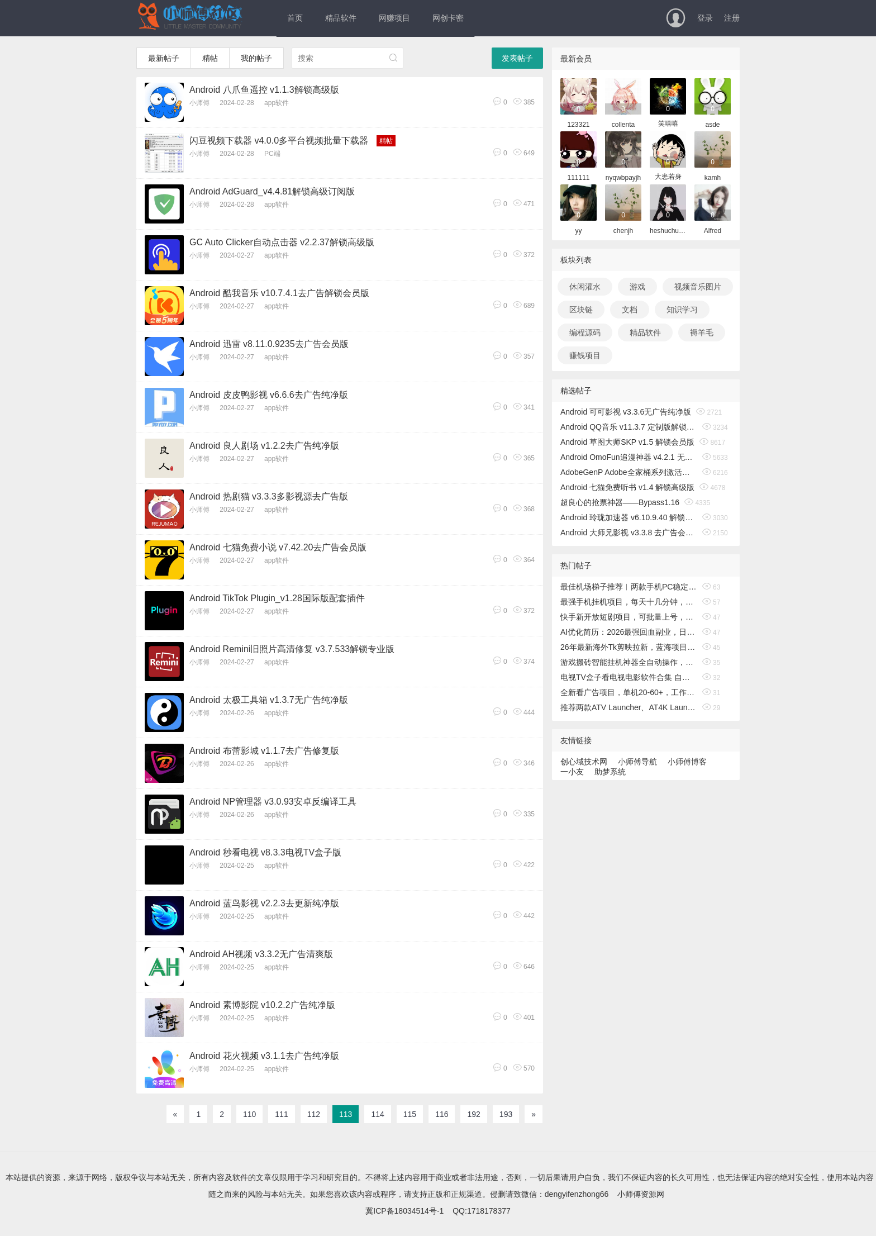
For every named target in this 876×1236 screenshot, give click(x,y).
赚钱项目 (585, 355)
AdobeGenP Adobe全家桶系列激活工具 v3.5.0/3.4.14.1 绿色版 (628, 472)
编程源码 (585, 332)
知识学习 (682, 309)
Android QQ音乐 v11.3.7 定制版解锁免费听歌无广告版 (628, 426)
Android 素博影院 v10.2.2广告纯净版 (262, 1005)
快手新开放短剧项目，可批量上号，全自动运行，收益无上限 (628, 616)
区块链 (581, 309)
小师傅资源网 (640, 1194)
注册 (732, 17)
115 (409, 1114)
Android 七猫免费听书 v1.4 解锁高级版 (627, 487)
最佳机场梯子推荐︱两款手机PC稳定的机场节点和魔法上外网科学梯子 (628, 586)
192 (473, 1114)
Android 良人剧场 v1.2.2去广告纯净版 (264, 445)
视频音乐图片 (697, 286)
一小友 (572, 771)
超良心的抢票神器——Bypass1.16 (619, 502)
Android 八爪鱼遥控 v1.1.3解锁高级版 (264, 89)
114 (377, 1114)
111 (281, 1114)
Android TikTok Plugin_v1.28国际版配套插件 (277, 598)
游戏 (637, 286)
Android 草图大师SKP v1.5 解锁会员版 (627, 442)
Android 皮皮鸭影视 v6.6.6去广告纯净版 (268, 395)
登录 (705, 17)
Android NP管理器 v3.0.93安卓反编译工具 (272, 801)
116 (441, 1114)
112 (313, 1114)
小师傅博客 (687, 761)
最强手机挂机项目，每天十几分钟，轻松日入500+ (628, 601)
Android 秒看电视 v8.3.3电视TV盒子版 (265, 852)
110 (249, 1114)
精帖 (210, 58)
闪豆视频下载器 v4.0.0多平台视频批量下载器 (278, 140)
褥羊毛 (701, 332)
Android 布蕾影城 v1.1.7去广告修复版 (264, 750)
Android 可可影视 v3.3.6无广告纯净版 (625, 411)
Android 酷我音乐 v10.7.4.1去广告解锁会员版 (279, 293)
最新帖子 (163, 58)
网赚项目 (394, 17)
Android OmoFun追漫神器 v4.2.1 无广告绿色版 (628, 457)
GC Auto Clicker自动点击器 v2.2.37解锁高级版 (281, 242)
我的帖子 (256, 58)
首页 (295, 17)
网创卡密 (448, 17)
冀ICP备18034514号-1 (404, 1210)
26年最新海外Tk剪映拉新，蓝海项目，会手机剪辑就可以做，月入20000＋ (628, 647)
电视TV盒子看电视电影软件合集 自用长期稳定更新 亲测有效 (628, 677)
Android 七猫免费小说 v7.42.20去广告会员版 (277, 547)
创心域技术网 (583, 761)
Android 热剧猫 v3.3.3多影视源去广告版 (268, 496)
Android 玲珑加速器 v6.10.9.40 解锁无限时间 (628, 517)
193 (505, 1114)
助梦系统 (610, 771)
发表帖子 (517, 58)
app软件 (276, 103)
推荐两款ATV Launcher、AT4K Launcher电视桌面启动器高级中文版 (628, 707)
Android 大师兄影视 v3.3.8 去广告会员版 (628, 532)
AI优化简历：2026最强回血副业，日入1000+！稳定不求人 (628, 631)
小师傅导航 (637, 761)
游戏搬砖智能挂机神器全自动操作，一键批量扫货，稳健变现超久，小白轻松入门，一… (628, 662)
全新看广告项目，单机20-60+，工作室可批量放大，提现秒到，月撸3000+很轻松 (628, 692)
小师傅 (199, 103)
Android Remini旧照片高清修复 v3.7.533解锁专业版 (291, 649)
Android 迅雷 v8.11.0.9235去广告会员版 (269, 344)
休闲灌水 (585, 286)
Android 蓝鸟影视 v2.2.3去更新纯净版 (264, 903)
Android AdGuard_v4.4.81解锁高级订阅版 (272, 191)
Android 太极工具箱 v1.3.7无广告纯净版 (268, 700)
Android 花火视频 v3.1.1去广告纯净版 (264, 1056)
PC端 (272, 154)
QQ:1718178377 (482, 1210)
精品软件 (340, 17)
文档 (629, 309)
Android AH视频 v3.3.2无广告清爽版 (261, 954)
